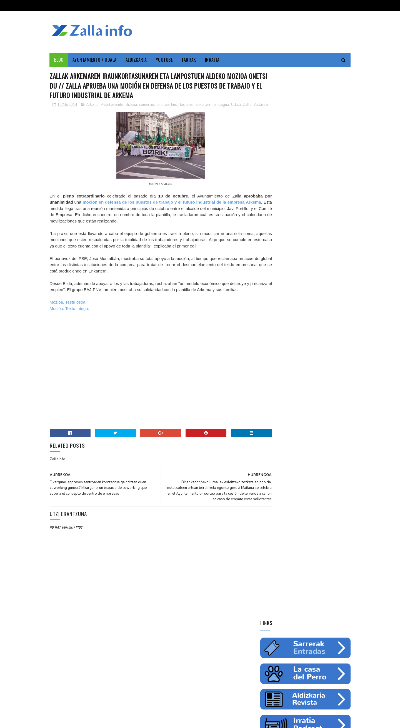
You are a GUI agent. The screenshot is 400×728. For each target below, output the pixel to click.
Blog (59, 59)
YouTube (164, 59)
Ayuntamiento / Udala (94, 59)
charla (289, 386)
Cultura (315, 347)
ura (315, 366)
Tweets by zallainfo (279, 426)
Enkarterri (203, 105)
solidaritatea (313, 386)
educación (271, 366)
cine (266, 357)
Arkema (92, 105)
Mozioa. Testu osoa (68, 315)
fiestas (330, 366)
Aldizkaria (136, 59)
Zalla (54, 111)
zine (279, 357)
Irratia (212, 59)
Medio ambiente (302, 357)
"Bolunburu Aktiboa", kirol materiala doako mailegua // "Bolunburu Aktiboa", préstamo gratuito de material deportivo (304, 540)
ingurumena (296, 366)
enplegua (221, 105)
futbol (289, 376)
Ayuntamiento (112, 105)
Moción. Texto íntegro (69, 321)
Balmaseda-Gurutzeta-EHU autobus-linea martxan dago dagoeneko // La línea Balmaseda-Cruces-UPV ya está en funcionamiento (303, 502)
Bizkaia (131, 105)
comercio (146, 105)
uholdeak (338, 386)
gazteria (270, 376)
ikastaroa (335, 376)
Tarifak (188, 59)
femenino (270, 386)
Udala (236, 105)
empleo (162, 105)
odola (267, 396)
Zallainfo (68, 111)
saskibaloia (311, 376)
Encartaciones (182, 105)
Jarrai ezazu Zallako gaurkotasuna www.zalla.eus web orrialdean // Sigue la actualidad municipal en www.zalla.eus (300, 465)
